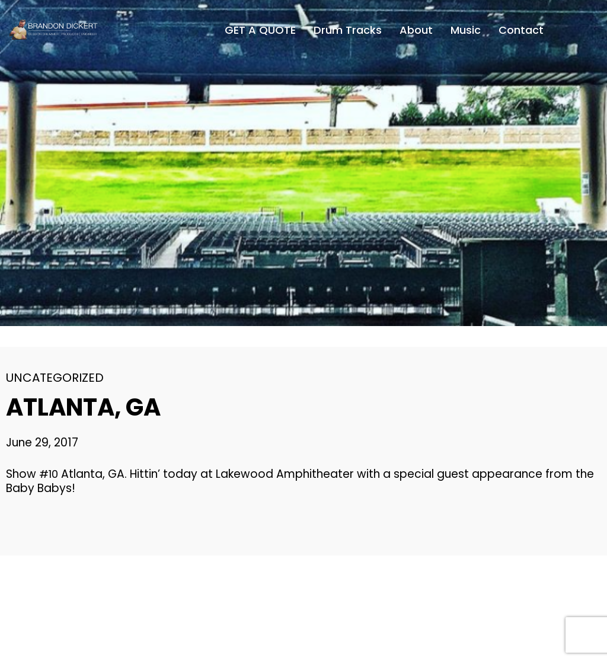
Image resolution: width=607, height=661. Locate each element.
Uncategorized (55, 377)
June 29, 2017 (42, 443)
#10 (48, 474)
